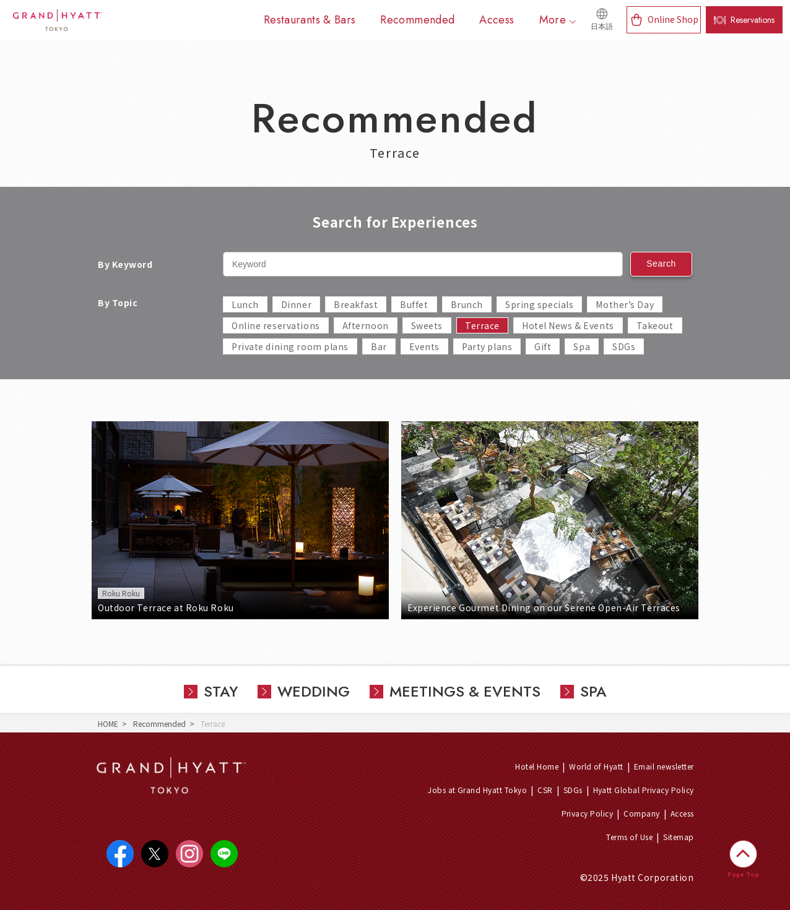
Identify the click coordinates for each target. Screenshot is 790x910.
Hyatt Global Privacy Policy (643, 789)
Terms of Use (629, 836)
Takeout (655, 325)
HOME (108, 723)
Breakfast (356, 304)
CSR (544, 789)
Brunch (467, 304)
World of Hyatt (596, 766)
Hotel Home (536, 766)
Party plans (487, 346)
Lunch (245, 304)
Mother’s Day (625, 304)
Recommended (159, 723)
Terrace (482, 325)
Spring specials (539, 304)
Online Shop (673, 19)
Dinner (296, 304)
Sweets (427, 325)
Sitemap (678, 836)
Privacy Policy (588, 813)
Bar (379, 346)
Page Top (743, 874)
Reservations (753, 20)
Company (641, 813)
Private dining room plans (290, 346)
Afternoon (365, 325)
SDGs (623, 346)
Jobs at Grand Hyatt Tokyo (477, 789)
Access (682, 813)
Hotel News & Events (568, 325)
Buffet (414, 304)
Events (424, 346)
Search (661, 263)
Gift (542, 346)
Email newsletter (664, 766)
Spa (581, 346)
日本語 (602, 26)
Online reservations (276, 325)
